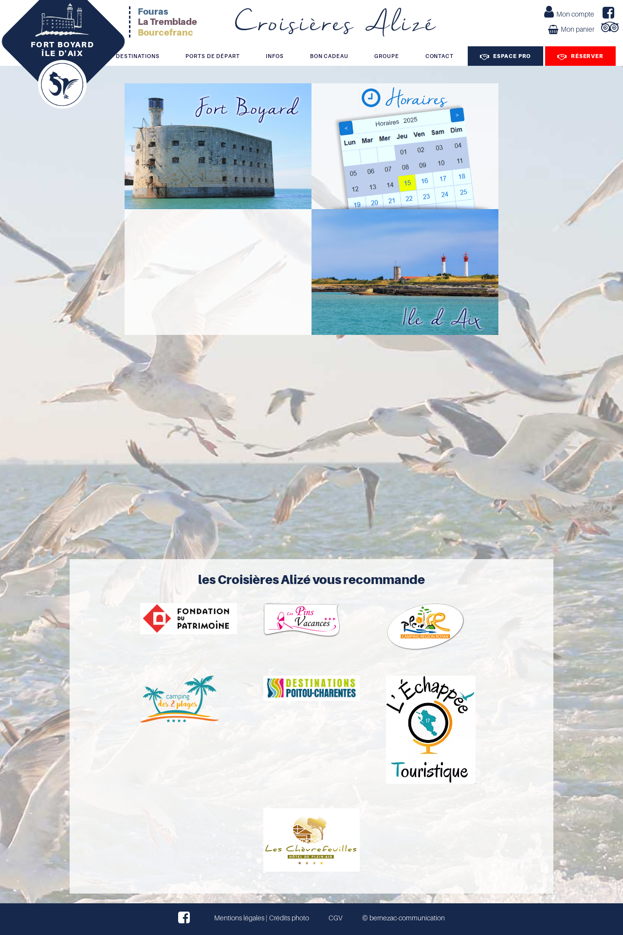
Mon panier (571, 29)
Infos (274, 56)
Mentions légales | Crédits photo (261, 918)
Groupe (386, 56)
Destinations (138, 56)
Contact (439, 56)
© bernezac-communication (403, 918)
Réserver (580, 56)
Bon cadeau (329, 56)
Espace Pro (505, 56)
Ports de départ (212, 56)
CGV (336, 918)
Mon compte (569, 13)
